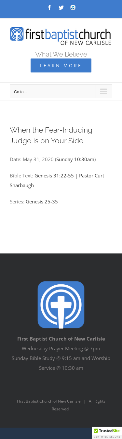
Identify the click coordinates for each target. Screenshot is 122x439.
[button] (107, 433)
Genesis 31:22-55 (54, 175)
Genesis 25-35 (42, 201)
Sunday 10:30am (75, 159)
